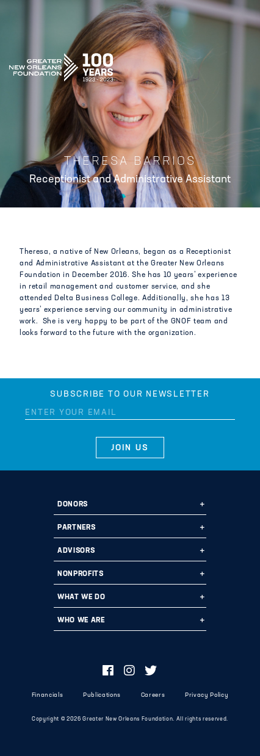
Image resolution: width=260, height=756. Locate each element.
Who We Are (81, 620)
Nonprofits (80, 574)
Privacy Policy (206, 695)
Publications (102, 695)
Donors (72, 504)
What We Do (81, 597)
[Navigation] (240, 65)
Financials (47, 695)
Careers (153, 695)
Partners (76, 527)
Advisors (76, 551)
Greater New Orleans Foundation (61, 63)
